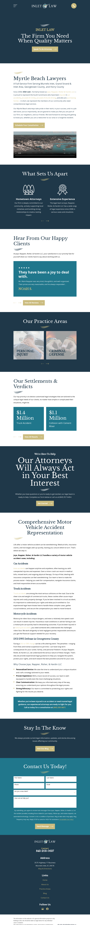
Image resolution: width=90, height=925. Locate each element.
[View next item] (47, 220)
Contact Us (45, 898)
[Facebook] (47, 909)
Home (45, 880)
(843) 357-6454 (65, 497)
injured (62, 95)
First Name (18, 778)
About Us (45, 884)
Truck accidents (19, 593)
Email (48, 784)
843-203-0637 (45, 851)
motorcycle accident (23, 627)
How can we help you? (21, 798)
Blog (45, 893)
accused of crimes (29, 98)
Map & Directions (45, 868)
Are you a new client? (21, 791)
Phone (16, 784)
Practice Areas (44, 889)
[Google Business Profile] (42, 909)
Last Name (50, 778)
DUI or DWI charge (27, 643)
